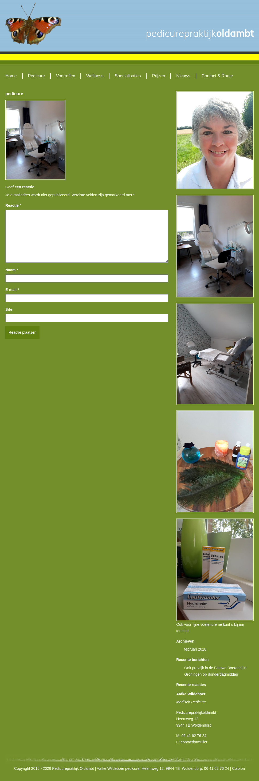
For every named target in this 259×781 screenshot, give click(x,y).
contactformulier (194, 742)
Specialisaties (128, 76)
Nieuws (183, 76)
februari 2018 (195, 649)
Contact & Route (217, 76)
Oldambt (200, 33)
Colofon (238, 768)
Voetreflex (65, 76)
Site (8, 309)
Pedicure (36, 76)
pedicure (14, 93)
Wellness (95, 76)
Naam (11, 270)
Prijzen (158, 76)
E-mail (12, 290)
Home (11, 76)
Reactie (13, 205)
